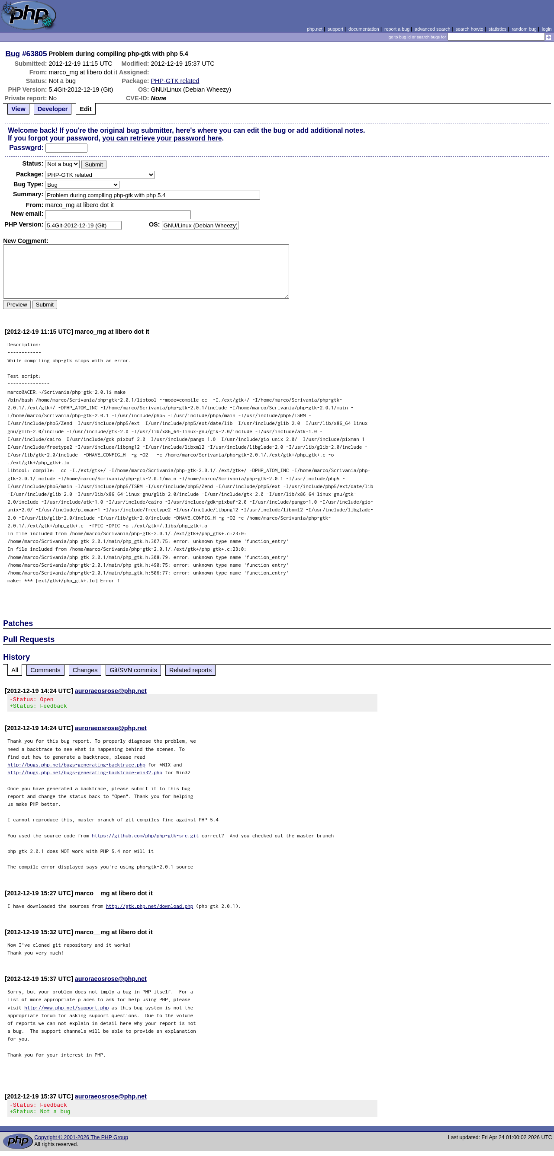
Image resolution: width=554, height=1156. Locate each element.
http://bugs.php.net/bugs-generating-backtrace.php (76, 767)
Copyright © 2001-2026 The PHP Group (81, 1143)
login (547, 29)
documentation (363, 29)
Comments (45, 670)
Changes (85, 670)
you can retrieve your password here (162, 138)
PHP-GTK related (175, 80)
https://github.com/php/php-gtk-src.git (145, 838)
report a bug (396, 29)
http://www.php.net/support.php (66, 1010)
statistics (497, 29)
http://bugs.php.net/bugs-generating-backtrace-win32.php (84, 775)
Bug (13, 53)
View (18, 108)
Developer (53, 108)
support (335, 29)
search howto (469, 29)
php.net (314, 29)
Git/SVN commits (133, 670)
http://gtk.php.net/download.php (149, 908)
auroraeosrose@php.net (111, 690)
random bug (524, 29)
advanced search (432, 29)
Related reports (190, 670)
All (14, 670)
